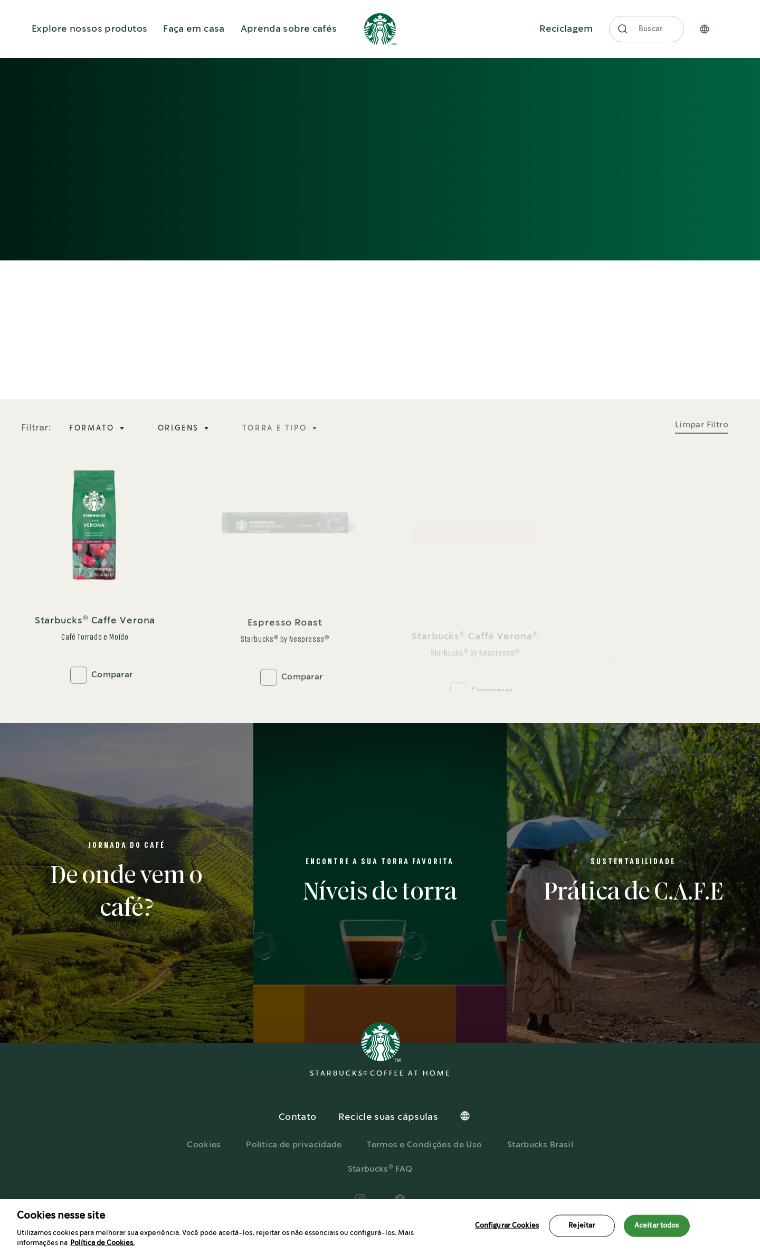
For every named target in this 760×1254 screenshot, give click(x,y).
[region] (380, 1226)
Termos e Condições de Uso (424, 1145)
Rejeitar (581, 1225)
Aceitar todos (656, 1225)
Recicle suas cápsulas (388, 1117)
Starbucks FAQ (380, 1169)
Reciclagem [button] (566, 29)
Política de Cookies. (102, 1243)
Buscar (651, 29)
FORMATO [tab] (92, 428)
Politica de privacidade (293, 1145)
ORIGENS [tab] (179, 428)
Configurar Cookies (507, 1225)
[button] (623, 29)
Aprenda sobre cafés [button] (289, 29)
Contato (298, 1117)
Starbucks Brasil (540, 1145)
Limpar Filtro (701, 425)
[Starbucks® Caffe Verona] (95, 572)
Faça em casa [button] (193, 29)
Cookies (204, 1145)
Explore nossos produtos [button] (89, 29)
